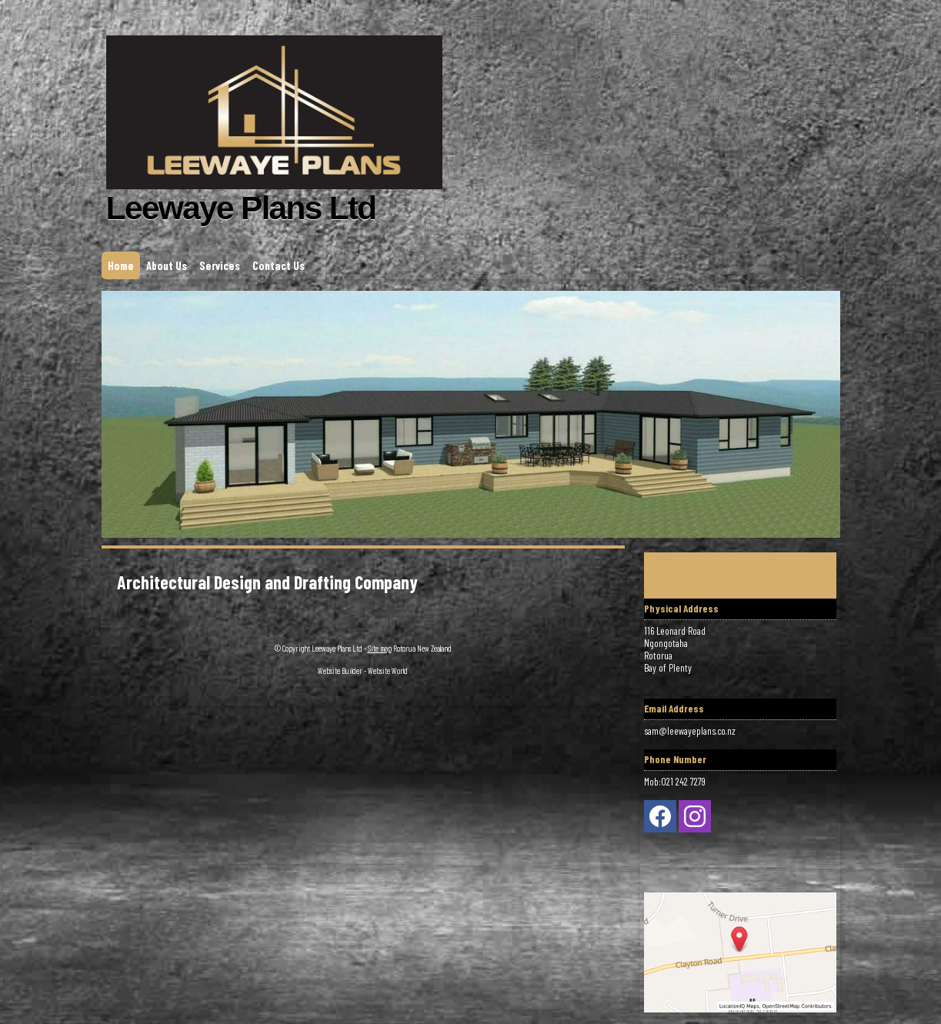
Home (121, 265)
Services (219, 265)
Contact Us (278, 265)
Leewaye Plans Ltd (337, 648)
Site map (380, 648)
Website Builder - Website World (363, 670)
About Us (166, 265)
